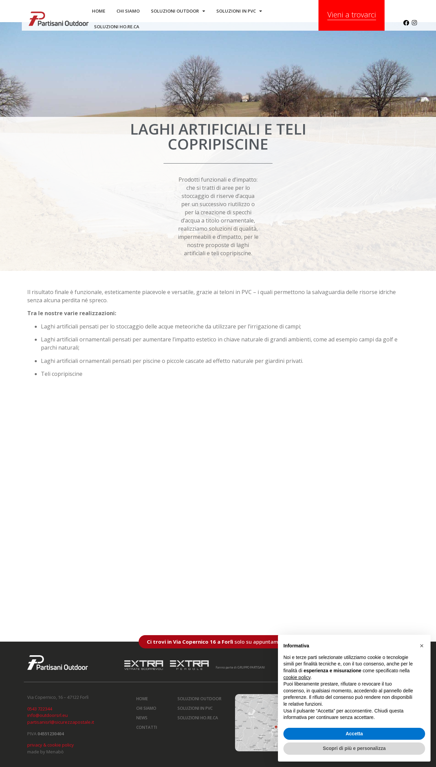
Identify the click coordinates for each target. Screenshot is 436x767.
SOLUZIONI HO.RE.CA (116, 27)
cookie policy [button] (296, 677)
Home (98, 11)
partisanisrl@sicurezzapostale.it (60, 722)
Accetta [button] (354, 733)
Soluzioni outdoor (178, 11)
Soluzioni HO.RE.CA (197, 718)
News (141, 718)
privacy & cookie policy (50, 745)
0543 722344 (39, 709)
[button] (421, 645)
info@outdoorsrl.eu (47, 715)
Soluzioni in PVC (239, 11)
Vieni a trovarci (351, 14)
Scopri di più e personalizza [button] (354, 748)
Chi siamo (128, 11)
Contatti (146, 727)
